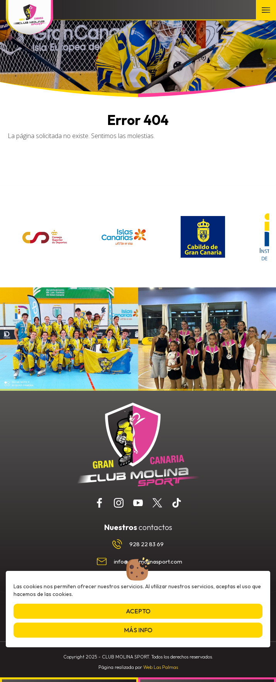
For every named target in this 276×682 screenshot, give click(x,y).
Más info (138, 630)
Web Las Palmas (160, 667)
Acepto (138, 611)
